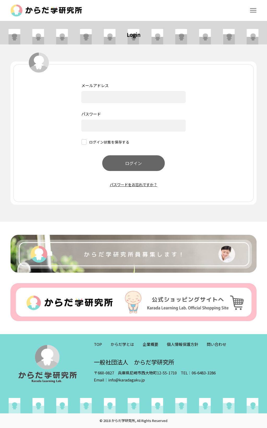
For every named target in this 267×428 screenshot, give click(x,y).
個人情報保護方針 (182, 344)
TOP (98, 344)
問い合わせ (216, 344)
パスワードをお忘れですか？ (133, 184)
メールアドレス (95, 85)
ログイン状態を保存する (109, 142)
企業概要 (150, 344)
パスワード (91, 114)
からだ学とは (122, 344)
